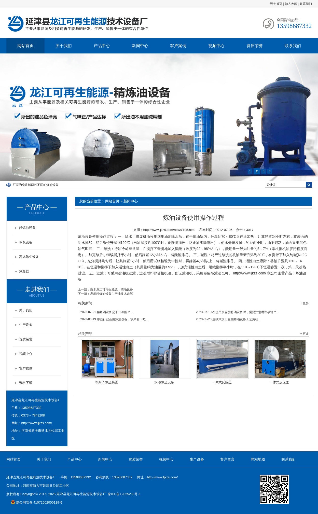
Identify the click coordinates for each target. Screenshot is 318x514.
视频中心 (216, 46)
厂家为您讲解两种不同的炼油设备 (36, 185)
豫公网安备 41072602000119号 (37, 502)
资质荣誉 (254, 46)
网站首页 (25, 46)
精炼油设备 (27, 228)
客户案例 (178, 46)
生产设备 (25, 325)
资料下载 (25, 383)
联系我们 (306, 4)
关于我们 (64, 46)
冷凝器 (24, 271)
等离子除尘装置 (106, 382)
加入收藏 (291, 4)
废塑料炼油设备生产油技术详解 (111, 294)
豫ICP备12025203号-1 (124, 494)
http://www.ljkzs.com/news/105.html (169, 230)
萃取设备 (25, 242)
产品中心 (102, 46)
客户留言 (227, 459)
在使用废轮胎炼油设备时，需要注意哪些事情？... (237, 312)
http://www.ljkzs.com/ (36, 423)
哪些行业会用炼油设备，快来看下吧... (114, 319)
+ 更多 (304, 303)
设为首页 (276, 4)
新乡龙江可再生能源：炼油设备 (111, 289)
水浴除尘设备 (164, 382)
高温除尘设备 (29, 257)
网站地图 (258, 459)
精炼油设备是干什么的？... (106, 312)
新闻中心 (140, 46)
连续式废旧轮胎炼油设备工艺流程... (228, 319)
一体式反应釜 (222, 382)
